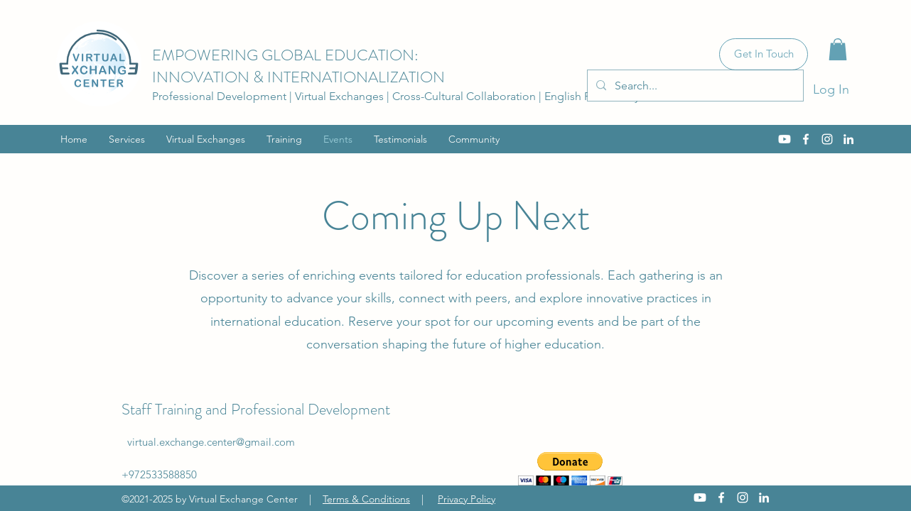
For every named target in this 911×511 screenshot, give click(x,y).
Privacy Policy (466, 499)
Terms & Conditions (366, 499)
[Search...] (694, 85)
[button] (838, 49)
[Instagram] (827, 139)
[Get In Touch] (763, 54)
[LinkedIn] (848, 139)
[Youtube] (784, 139)
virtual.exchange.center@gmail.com (211, 442)
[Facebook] (806, 139)
